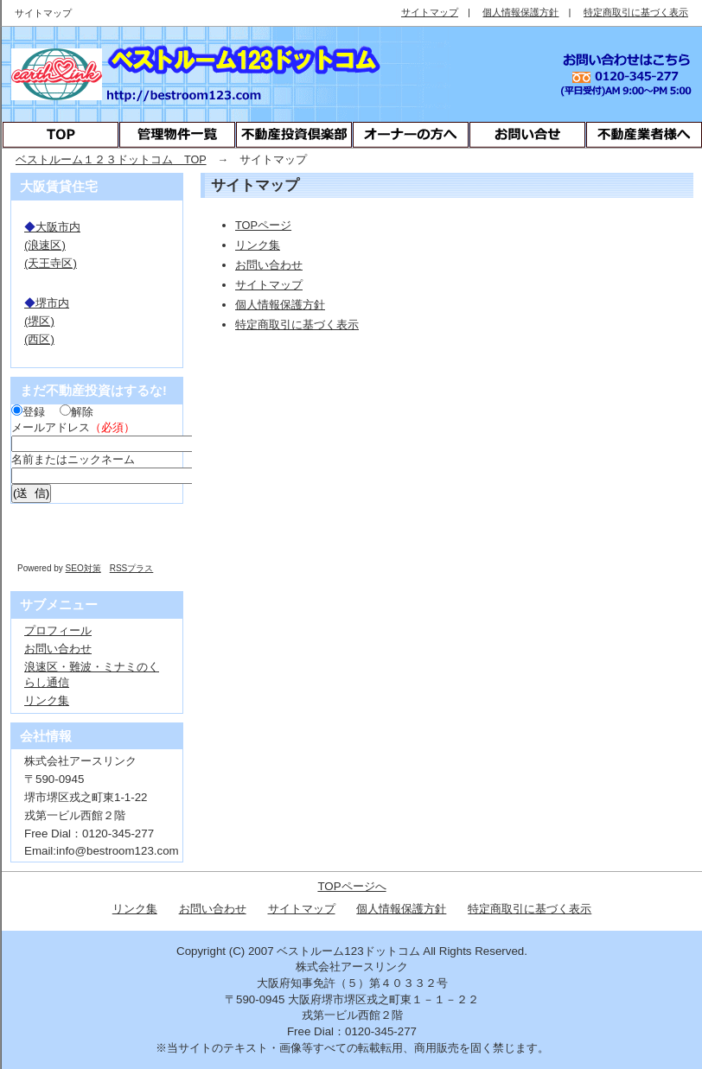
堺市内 (46, 302)
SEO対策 (83, 568)
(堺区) (39, 321)
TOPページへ (351, 886)
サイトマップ (269, 284)
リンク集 (257, 245)
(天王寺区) (50, 263)
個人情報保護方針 (280, 304)
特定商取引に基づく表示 (297, 324)
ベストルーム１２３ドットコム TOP (111, 160)
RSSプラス (132, 568)
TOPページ (263, 225)
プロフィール (58, 630)
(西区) (39, 339)
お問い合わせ (269, 264)
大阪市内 (52, 226)
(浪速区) (45, 245)
